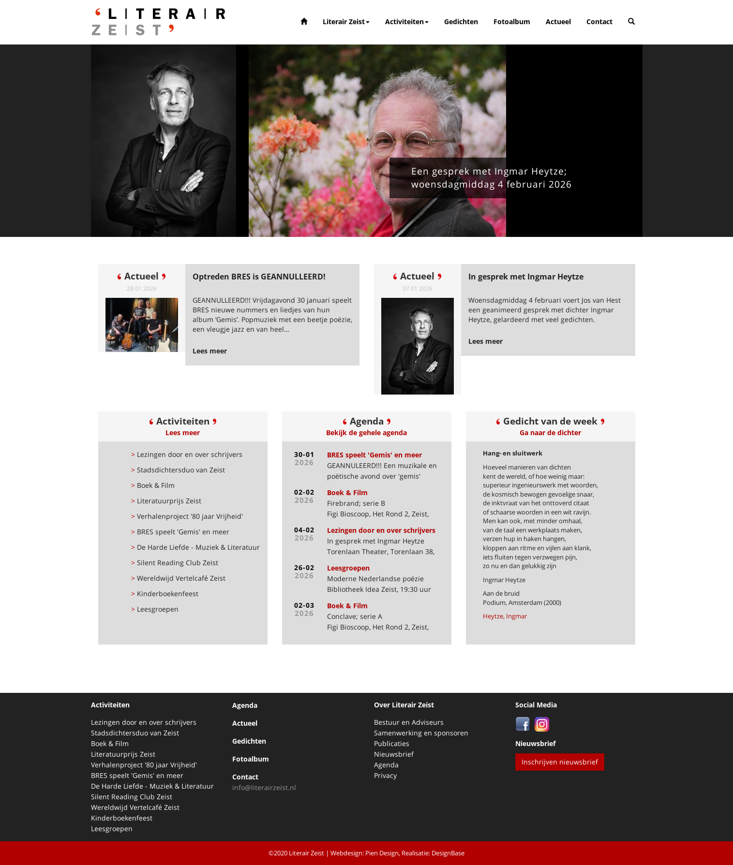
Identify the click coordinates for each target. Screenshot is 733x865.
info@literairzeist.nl (264, 787)
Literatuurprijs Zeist (166, 500)
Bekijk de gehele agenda (366, 432)
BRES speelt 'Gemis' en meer (180, 531)
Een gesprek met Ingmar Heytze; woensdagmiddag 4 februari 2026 (491, 178)
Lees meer (182, 432)
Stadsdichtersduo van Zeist (178, 469)
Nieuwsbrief (394, 754)
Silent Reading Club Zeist (174, 562)
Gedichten (461, 21)
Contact (599, 21)
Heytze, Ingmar (505, 616)
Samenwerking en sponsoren (421, 732)
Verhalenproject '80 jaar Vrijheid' (187, 516)
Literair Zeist (346, 21)
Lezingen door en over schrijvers (186, 454)
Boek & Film (153, 485)
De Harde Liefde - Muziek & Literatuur (195, 547)
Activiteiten (407, 21)
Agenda (244, 705)
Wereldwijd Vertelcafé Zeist (178, 578)
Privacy (385, 775)
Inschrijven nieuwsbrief (560, 761)
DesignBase (448, 853)
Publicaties (391, 743)
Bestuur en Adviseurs (409, 722)
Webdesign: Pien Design (364, 853)
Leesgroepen (155, 609)
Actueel (558, 21)
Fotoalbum (512, 21)
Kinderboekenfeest (164, 593)
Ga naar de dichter (550, 432)
